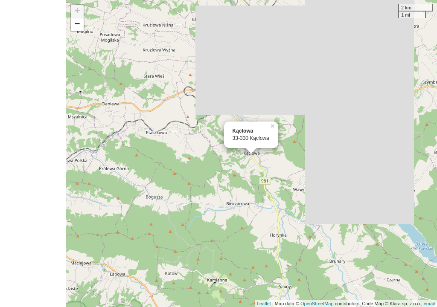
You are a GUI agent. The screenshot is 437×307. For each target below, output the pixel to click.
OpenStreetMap (317, 303)
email (429, 303)
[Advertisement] (33, 153)
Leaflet (264, 303)
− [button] (77, 24)
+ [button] (77, 11)
